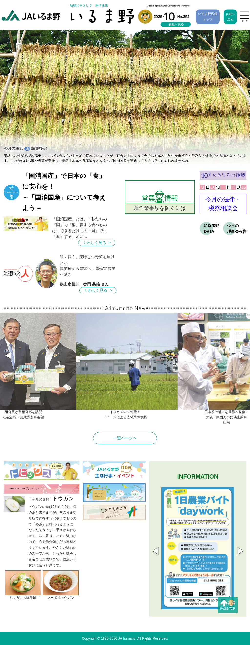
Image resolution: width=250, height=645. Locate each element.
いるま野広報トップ (207, 16)
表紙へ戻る (230, 17)
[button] (245, 352)
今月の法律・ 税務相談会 (223, 203)
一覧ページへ (125, 438)
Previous (152, 548)
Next (237, 548)
